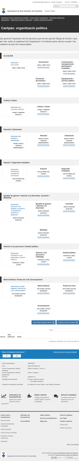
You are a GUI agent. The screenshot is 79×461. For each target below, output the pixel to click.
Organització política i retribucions (21, 20)
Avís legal (63, 416)
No (17, 354)
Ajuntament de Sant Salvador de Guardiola (14, 18)
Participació (4, 439)
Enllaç (62, 335)
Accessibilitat (25, 419)
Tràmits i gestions (66, 419)
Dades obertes (45, 413)
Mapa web (43, 419)
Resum (2, 335)
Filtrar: (64, 329)
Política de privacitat (66, 425)
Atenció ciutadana (56, 2)
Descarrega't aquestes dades (43, 322)
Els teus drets (64, 422)
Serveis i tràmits (5, 418)
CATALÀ (67, 2)
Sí (6, 354)
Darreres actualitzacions (48, 416)
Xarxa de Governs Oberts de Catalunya (66, 453)
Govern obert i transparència (39, 18)
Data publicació (27, 335)
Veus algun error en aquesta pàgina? (65, 350)
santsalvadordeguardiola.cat (41, 2)
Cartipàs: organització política (43, 20)
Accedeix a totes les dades (68, 322)
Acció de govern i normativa (9, 430)
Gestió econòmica (6, 427)
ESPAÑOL (74, 2)
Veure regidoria (43, 67)
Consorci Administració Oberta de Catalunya (65, 451)
